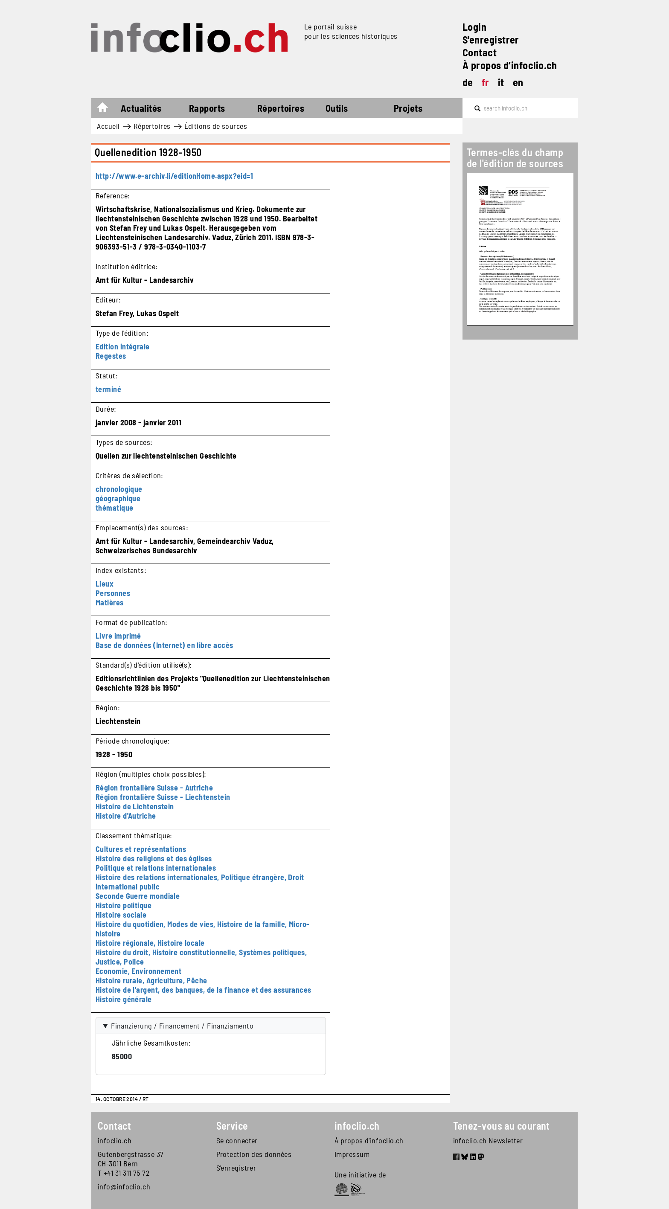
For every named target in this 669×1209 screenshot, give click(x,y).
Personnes (113, 593)
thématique (115, 507)
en (518, 82)
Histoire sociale (121, 914)
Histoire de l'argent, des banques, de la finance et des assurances (203, 989)
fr (485, 82)
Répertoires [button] (280, 107)
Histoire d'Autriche (126, 815)
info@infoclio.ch (124, 1186)
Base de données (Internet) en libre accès (164, 645)
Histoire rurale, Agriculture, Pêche (151, 980)
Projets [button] (408, 107)
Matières (110, 602)
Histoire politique (123, 905)
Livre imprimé (118, 635)
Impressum (351, 1154)
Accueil (107, 109)
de (467, 82)
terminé (108, 389)
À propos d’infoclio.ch (509, 65)
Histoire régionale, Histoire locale (150, 942)
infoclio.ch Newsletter (488, 1140)
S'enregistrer (490, 39)
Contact (479, 52)
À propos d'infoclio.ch (369, 1140)
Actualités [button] (141, 107)
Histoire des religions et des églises (154, 858)
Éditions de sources (215, 126)
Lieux (104, 583)
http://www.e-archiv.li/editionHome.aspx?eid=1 (174, 175)
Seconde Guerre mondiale (138, 896)
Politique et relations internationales (156, 867)
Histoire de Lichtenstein (135, 806)
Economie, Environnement (138, 971)
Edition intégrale (123, 346)
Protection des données (254, 1154)
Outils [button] (337, 107)
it (501, 82)
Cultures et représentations (141, 849)
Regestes (111, 355)
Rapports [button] (207, 107)
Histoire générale (124, 999)
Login (474, 26)
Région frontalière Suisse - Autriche (154, 787)
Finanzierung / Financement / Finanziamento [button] (182, 1025)
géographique (118, 498)
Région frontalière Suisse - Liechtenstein (163, 797)
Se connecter (237, 1140)
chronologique (119, 489)
